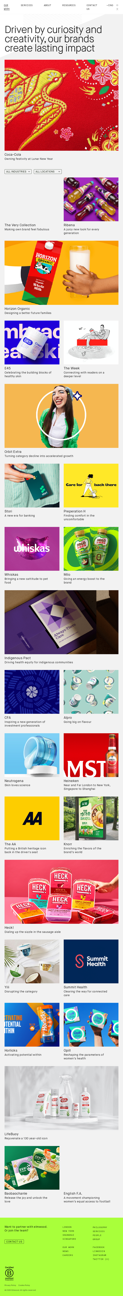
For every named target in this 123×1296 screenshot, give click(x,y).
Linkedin (99, 1251)
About (47, 5)
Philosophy (100, 1227)
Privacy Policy (10, 1285)
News (66, 1251)
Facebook (99, 1247)
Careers (68, 1255)
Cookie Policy (24, 1285)
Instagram (99, 1255)
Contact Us (14, 1241)
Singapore (69, 1239)
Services (27, 5)
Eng (110, 5)
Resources (69, 5)
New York (68, 1231)
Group (96, 1239)
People (97, 1235)
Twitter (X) (101, 1259)
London (67, 1227)
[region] (32, 199)
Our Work (68, 1247)
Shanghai (68, 1235)
